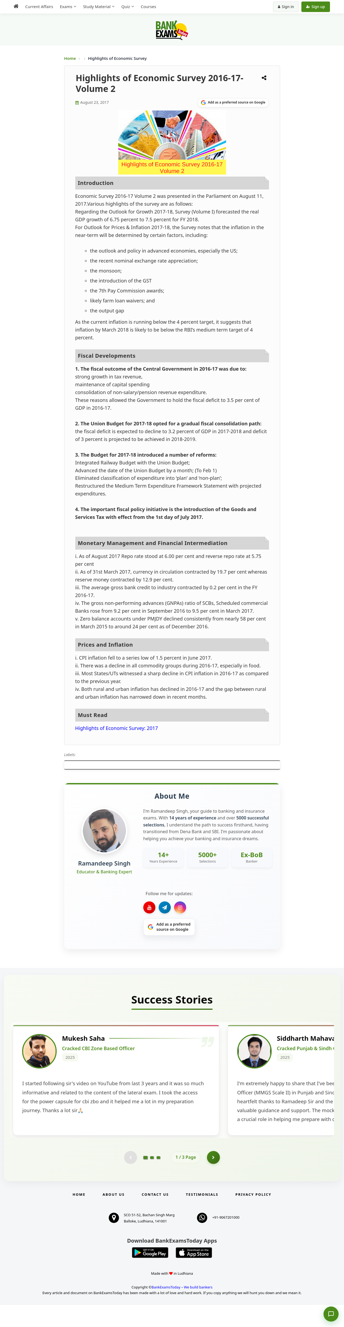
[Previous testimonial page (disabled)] (130, 1179)
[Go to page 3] (158, 1179)
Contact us (155, 1216)
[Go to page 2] (152, 1179)
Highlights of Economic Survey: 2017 (116, 728)
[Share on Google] (233, 102)
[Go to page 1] (145, 1179)
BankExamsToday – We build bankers (182, 1309)
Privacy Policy (253, 1216)
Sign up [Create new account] (315, 6)
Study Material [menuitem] (97, 6)
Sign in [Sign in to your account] (286, 6)
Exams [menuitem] (66, 6)
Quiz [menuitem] (125, 6)
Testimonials (202, 1216)
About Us (114, 1216)
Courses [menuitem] (148, 6)
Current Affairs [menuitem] (39, 6)
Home (70, 58)
